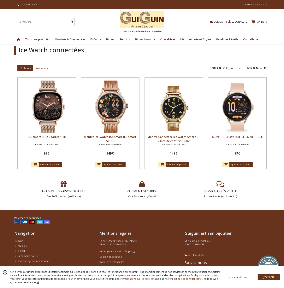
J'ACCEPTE (268, 277)
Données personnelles (111, 262)
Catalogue (21, 246)
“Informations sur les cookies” (137, 278)
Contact (19, 251)
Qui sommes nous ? (26, 256)
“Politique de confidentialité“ (186, 278)
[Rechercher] (71, 22)
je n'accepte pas (238, 277)
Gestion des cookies (110, 256)
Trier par (215, 68)
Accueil (19, 241)
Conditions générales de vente (32, 261)
